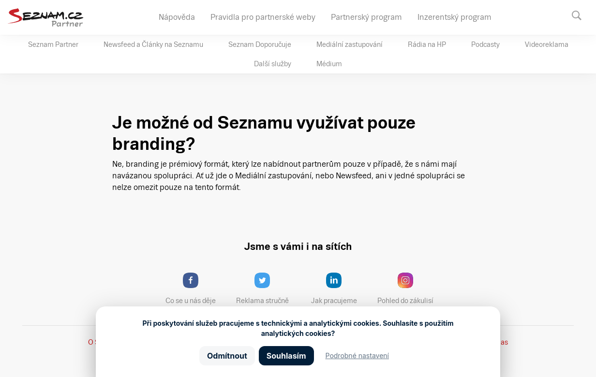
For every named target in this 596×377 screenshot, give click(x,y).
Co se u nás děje (195, 288)
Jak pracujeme (340, 288)
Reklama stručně (267, 288)
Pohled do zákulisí (408, 288)
